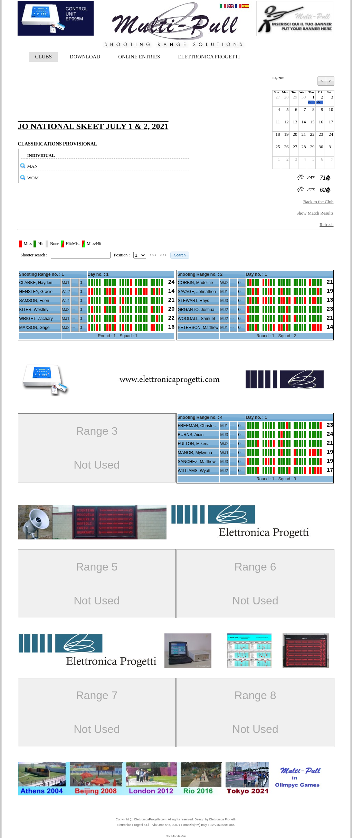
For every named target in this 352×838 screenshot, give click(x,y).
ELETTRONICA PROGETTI (209, 56)
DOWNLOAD (85, 56)
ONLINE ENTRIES (139, 56)
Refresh (326, 224)
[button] (179, 255)
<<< (153, 255)
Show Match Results (315, 213)
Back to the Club (318, 201)
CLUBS (43, 56)
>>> (163, 255)
